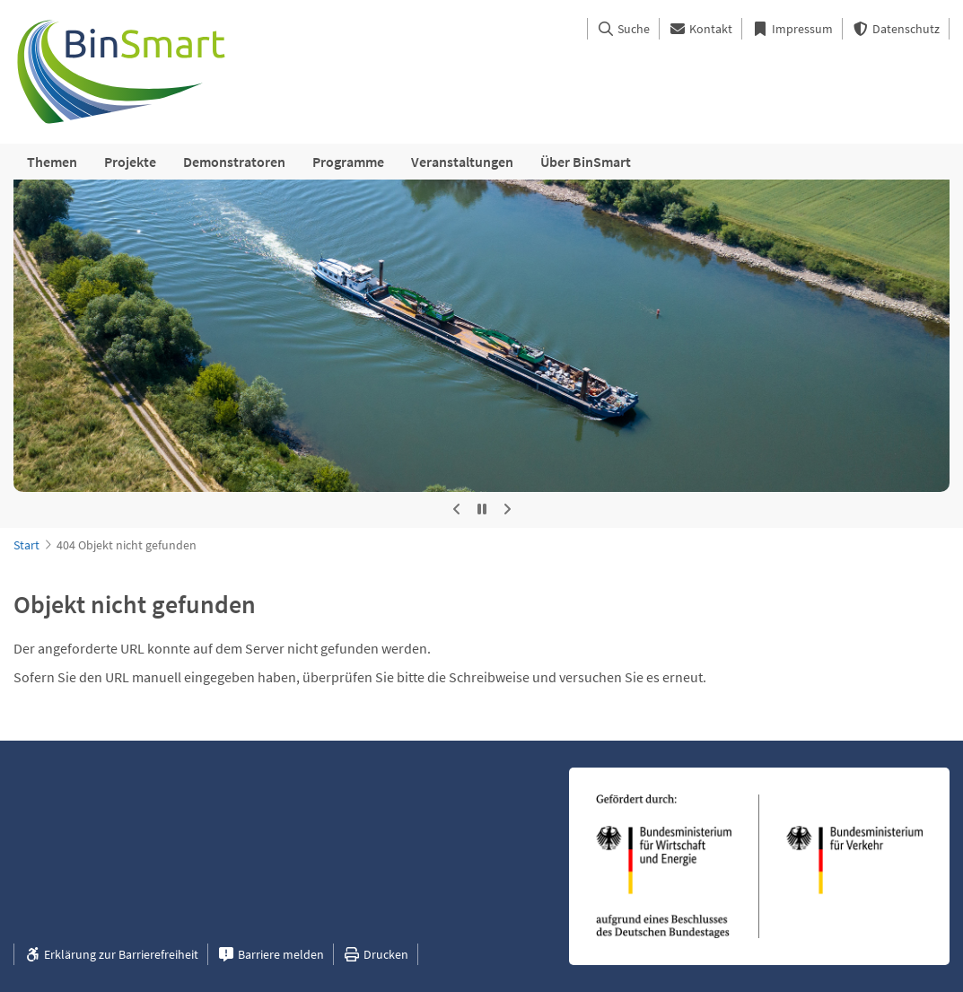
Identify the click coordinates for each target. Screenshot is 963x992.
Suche (623, 29)
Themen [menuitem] (52, 162)
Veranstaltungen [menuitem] (462, 162)
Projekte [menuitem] (130, 162)
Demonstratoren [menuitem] (234, 162)
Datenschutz (896, 29)
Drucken (375, 954)
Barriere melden (270, 954)
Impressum (792, 29)
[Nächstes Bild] (507, 509)
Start (26, 545)
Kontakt (700, 29)
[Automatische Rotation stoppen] (482, 509)
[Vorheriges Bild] (456, 509)
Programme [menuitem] (348, 162)
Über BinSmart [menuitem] (585, 162)
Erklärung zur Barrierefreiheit (110, 954)
